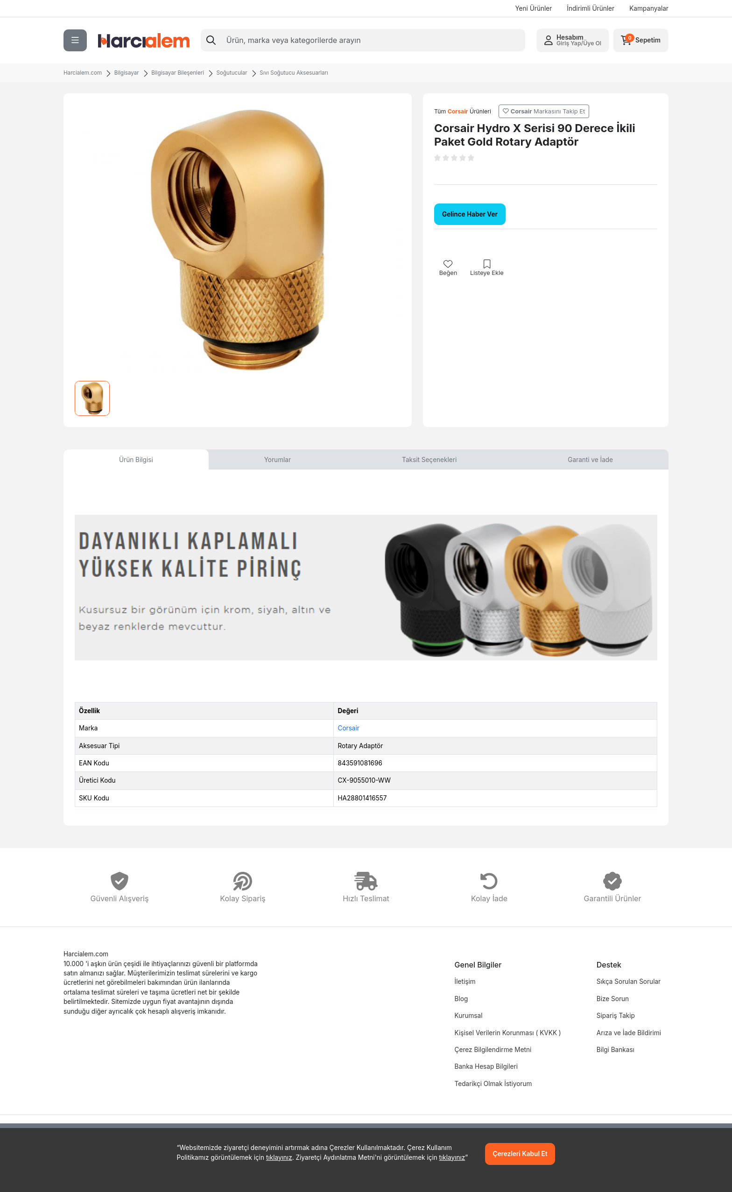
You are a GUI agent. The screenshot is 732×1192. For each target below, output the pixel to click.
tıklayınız (279, 1157)
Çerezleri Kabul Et (520, 1153)
